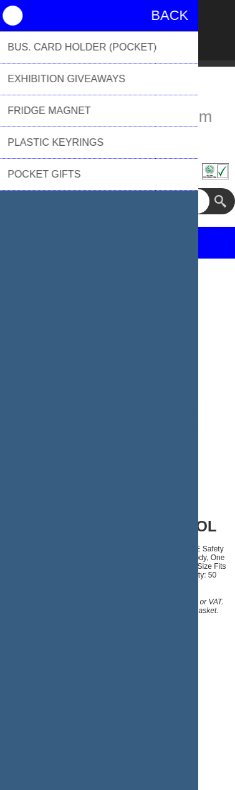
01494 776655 (117, 139)
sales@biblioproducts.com (118, 116)
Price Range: (72, 665)
